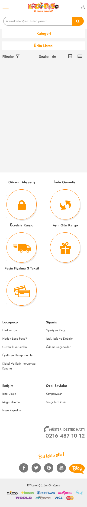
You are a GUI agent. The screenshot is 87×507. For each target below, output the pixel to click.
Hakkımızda (9, 330)
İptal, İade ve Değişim (59, 338)
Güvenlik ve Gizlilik (14, 347)
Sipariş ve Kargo (56, 330)
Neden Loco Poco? (14, 338)
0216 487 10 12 (65, 436)
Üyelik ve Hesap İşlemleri (18, 355)
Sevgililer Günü (56, 402)
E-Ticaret (32, 485)
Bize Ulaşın (9, 393)
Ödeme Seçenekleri (58, 347)
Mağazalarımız (11, 402)
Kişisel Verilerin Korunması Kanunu (18, 366)
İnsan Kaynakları (12, 410)
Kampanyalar (54, 393)
